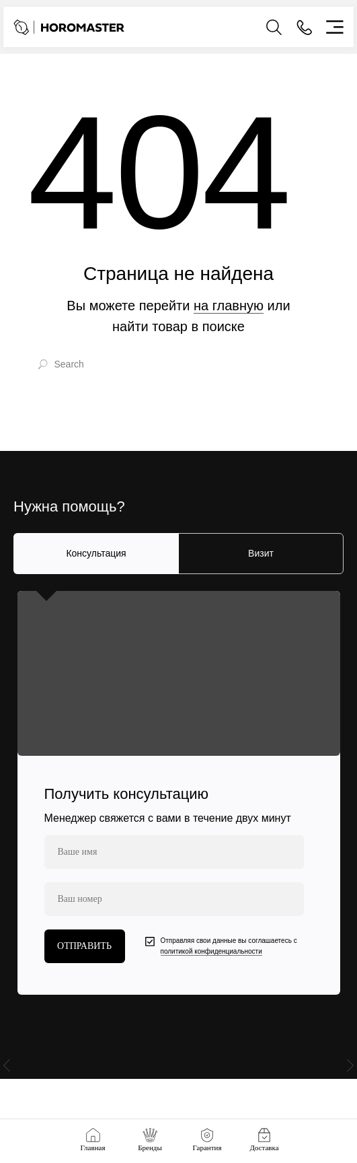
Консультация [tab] (96, 553)
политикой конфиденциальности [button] (211, 951)
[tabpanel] (178, 793)
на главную (229, 305)
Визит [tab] (261, 553)
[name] (174, 852)
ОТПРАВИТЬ (84, 946)
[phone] (174, 899)
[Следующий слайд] (350, 1071)
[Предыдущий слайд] (6, 1071)
